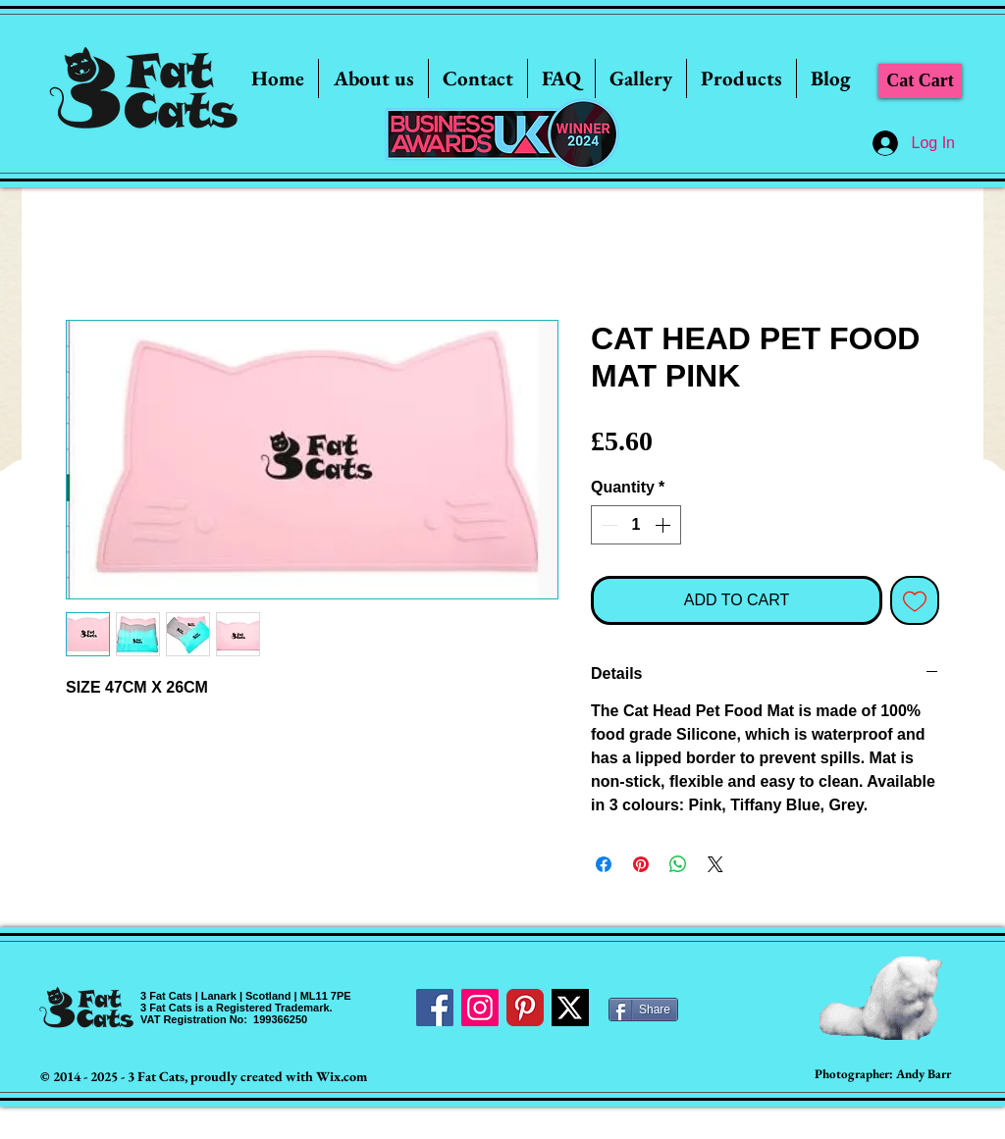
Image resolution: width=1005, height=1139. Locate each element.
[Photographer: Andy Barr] (883, 1074)
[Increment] (664, 525)
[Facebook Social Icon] (434, 1007)
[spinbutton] (636, 525)
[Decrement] (607, 525)
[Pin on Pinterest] (641, 864)
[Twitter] (570, 1007)
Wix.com (341, 1076)
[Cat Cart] (920, 81)
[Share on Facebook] (603, 864)
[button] (641, 78)
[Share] (643, 1009)
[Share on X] (715, 864)
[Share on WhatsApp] (678, 864)
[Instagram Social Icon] (480, 1007)
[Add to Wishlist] (914, 600)
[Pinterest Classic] (525, 1007)
